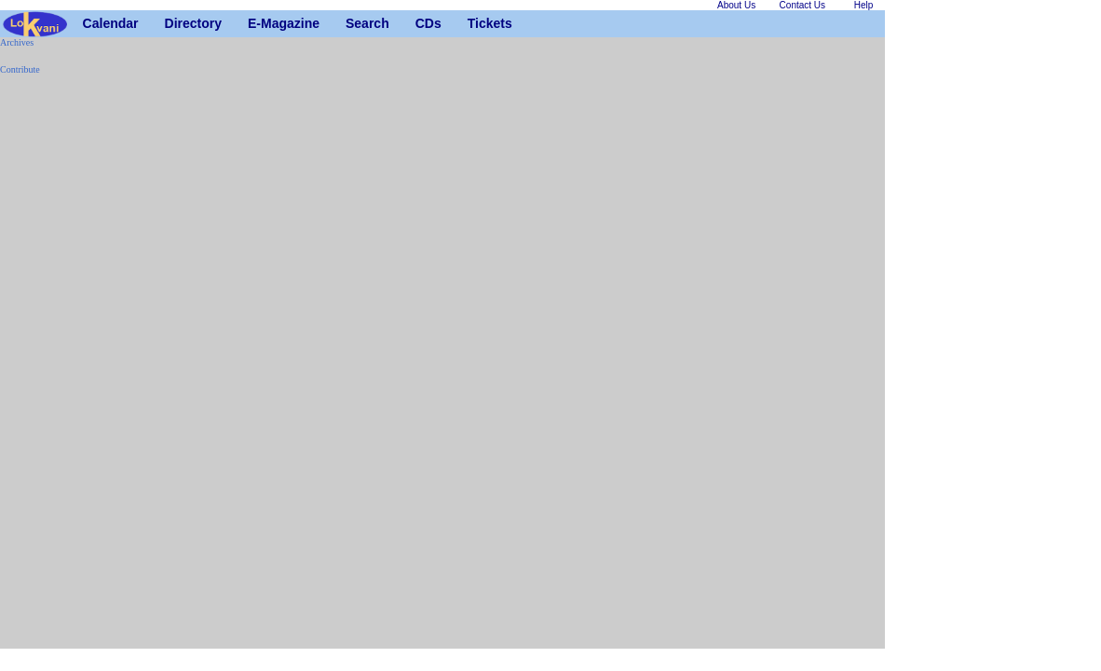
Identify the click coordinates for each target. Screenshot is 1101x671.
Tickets (475, 23)
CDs (422, 23)
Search (353, 23)
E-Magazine (255, 23)
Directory (172, 23)
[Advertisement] (56, 369)
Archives (17, 42)
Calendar (90, 23)
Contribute (20, 69)
